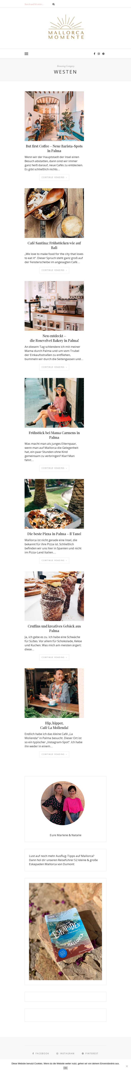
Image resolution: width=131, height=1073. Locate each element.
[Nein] (126, 1066)
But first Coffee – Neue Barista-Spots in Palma (54, 148)
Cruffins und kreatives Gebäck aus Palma (54, 628)
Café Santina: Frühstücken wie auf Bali (54, 245)
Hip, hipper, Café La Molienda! (54, 725)
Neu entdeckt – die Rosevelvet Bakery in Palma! (54, 338)
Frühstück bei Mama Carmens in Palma (54, 435)
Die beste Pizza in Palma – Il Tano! (54, 533)
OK (65, 1068)
